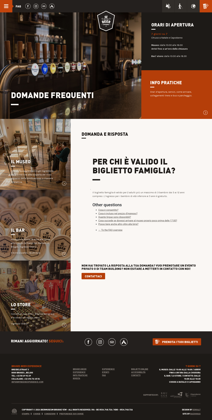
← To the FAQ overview (110, 234)
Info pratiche (80, 380)
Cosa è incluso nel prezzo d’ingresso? (118, 218)
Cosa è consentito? (108, 214)
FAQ (104, 380)
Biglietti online (139, 373)
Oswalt (197, 414)
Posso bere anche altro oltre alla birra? (118, 228)
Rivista (76, 383)
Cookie (36, 418)
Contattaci (93, 281)
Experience (108, 373)
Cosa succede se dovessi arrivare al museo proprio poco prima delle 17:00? (137, 225)
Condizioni (50, 418)
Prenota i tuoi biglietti (180, 346)
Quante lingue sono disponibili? (114, 221)
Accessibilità (138, 376)
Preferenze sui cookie (71, 418)
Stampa (25, 418)
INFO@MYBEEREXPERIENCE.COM (27, 386)
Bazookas (195, 418)
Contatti (135, 380)
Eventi (105, 376)
